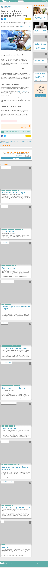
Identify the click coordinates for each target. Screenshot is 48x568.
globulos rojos (8, 464)
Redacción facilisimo (7, 6)
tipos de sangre (8, 265)
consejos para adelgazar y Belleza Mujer (9, 402)
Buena (21, 127)
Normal (25, 127)
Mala (28, 127)
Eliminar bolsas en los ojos (40, 61)
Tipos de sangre (9, 268)
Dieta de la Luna (5, 242)
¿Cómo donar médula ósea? (14, 348)
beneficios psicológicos (21, 141)
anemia (13, 265)
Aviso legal (36, 563)
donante (3, 265)
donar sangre (5, 141)
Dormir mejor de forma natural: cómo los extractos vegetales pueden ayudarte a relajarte (40, 46)
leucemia (3, 464)
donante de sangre (7, 304)
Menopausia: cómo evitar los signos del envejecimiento (40, 17)
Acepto (19, 156)
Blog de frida (5, 205)
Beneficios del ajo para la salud (16, 507)
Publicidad (45, 563)
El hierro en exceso (13, 111)
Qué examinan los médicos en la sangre (15, 468)
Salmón (5, 547)
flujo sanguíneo (10, 141)
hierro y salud (2, 142)
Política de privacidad (30, 563)
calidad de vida (15, 141)
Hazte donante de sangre (13, 192)
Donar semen (8, 231)
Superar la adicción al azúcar (40, 31)
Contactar (41, 563)
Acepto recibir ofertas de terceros (28, 156)
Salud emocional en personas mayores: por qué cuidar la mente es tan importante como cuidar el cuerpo (40, 77)
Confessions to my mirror (7, 362)
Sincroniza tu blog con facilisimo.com (41, 95)
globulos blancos (14, 464)
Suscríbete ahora (16, 158)
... (15, 265)
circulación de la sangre (23, 91)
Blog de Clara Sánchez (6, 166)
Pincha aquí (14, 120)
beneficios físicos (28, 141)
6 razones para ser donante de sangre (16, 307)
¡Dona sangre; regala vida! (14, 388)
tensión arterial (7, 142)
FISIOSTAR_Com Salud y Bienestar (8, 280)
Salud (3, 304)
